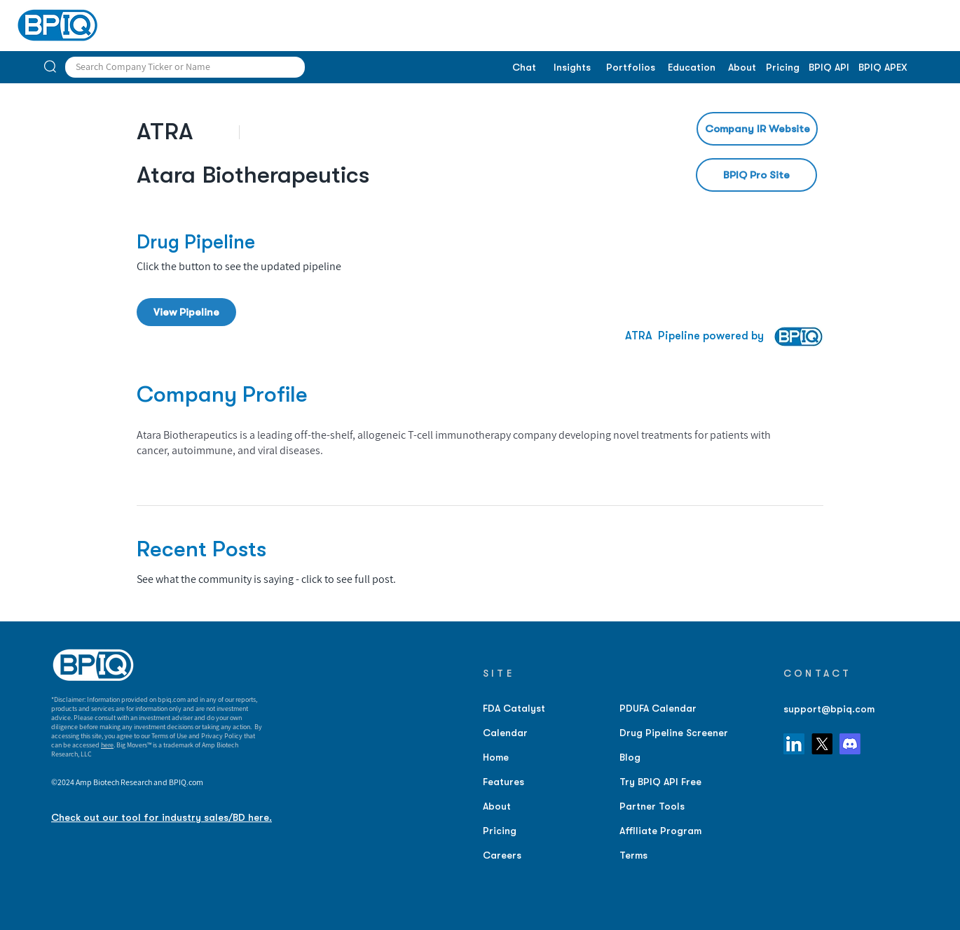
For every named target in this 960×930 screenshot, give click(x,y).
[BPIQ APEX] (882, 68)
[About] (742, 68)
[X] (821, 743)
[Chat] (524, 68)
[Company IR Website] (757, 129)
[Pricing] (782, 68)
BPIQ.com (186, 782)
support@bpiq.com (829, 708)
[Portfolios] (630, 68)
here (107, 744)
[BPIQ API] (829, 68)
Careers (502, 855)
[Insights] (572, 68)
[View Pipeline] (186, 312)
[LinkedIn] (793, 743)
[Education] (691, 68)
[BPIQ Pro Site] (756, 175)
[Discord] (849, 743)
